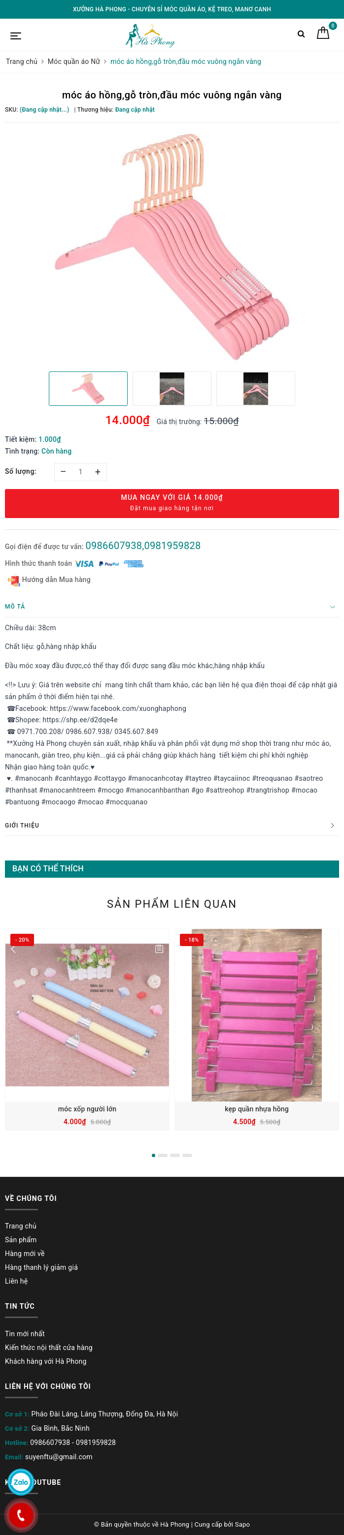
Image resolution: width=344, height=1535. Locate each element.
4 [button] (187, 1155)
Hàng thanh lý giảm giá (41, 1267)
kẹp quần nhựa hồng (257, 1109)
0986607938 (50, 1442)
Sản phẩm (21, 1240)
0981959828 (96, 1442)
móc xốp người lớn (87, 1109)
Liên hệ (16, 1281)
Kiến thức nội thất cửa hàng (49, 1347)
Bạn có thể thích (48, 868)
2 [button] (163, 1155)
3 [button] (175, 1155)
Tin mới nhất (25, 1334)
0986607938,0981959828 (143, 546)
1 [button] (153, 1155)
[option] (172, 246)
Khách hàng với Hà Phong (46, 1361)
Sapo (242, 1524)
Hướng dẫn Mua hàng (49, 580)
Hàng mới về (25, 1254)
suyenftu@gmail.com (59, 1457)
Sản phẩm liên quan (172, 904)
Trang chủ (20, 1226)
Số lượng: (20, 471)
